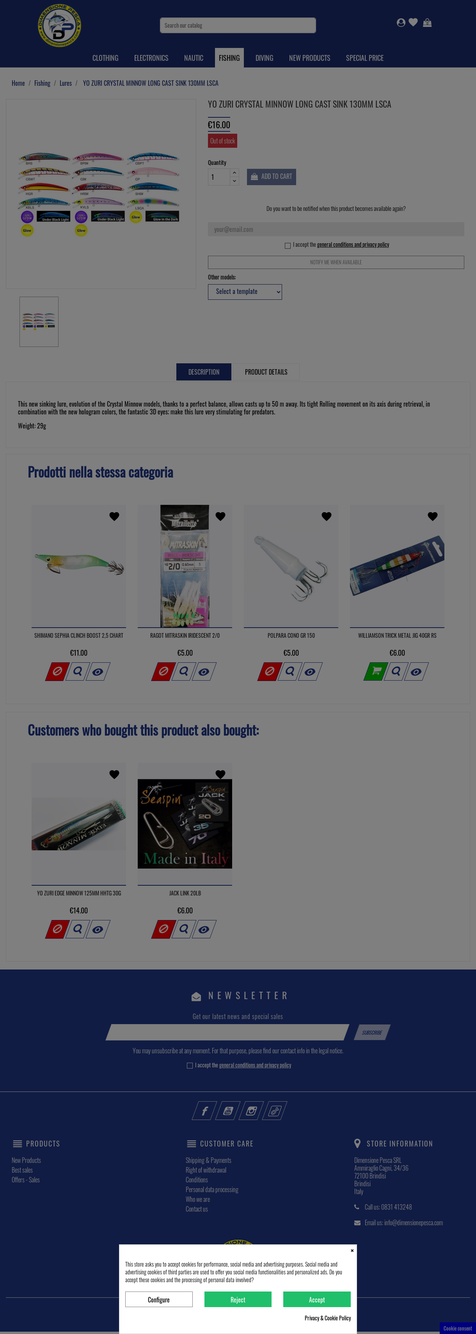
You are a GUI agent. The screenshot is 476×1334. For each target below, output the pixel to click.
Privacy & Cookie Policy (328, 1318)
